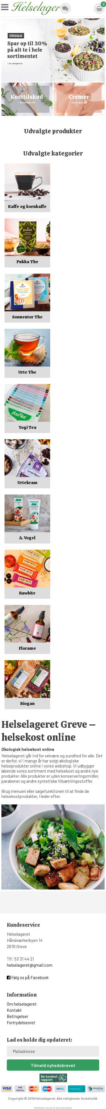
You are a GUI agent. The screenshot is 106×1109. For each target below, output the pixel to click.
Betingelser (17, 1016)
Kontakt (14, 1010)
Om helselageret (22, 1003)
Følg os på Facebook (27, 977)
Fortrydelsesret (21, 1022)
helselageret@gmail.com (29, 965)
